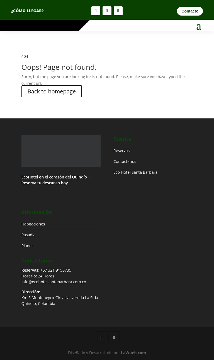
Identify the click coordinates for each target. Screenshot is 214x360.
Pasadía (28, 234)
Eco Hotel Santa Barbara (135, 172)
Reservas (121, 150)
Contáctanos (124, 161)
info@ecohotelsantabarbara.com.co (53, 281)
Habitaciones (33, 224)
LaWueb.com (133, 352)
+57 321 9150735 (55, 270)
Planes (27, 245)
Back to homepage (52, 91)
